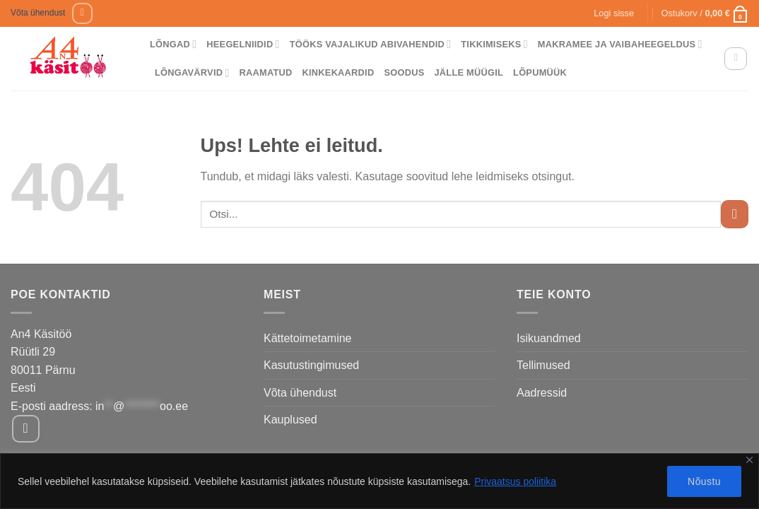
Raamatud (266, 72)
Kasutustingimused (311, 365)
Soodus (404, 72)
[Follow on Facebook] (82, 13)
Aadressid (542, 393)
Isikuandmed (549, 338)
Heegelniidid (242, 44)
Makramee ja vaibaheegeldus (620, 44)
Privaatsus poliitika (515, 481)
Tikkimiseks (494, 44)
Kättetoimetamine (308, 338)
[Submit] (734, 214)
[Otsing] (735, 58)
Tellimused (543, 365)
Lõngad (173, 44)
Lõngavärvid (192, 73)
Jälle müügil (468, 72)
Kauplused (290, 420)
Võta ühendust (38, 13)
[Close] (749, 460)
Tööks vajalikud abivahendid (371, 44)
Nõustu (704, 481)
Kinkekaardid (338, 72)
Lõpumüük (540, 72)
